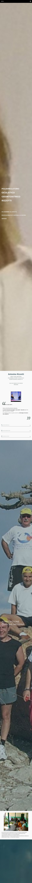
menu (2, 1)
